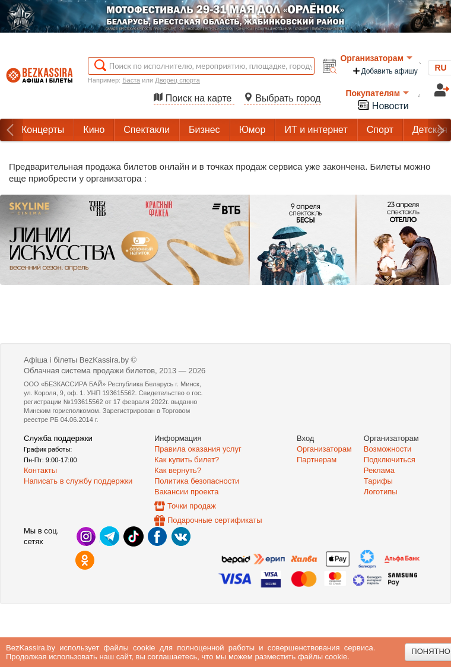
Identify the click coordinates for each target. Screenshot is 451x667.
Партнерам (316, 459)
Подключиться (389, 459)
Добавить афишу (384, 70)
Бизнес (204, 130)
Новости (382, 105)
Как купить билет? (186, 459)
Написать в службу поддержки (78, 481)
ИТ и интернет (315, 130)
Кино (93, 130)
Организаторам (376, 58)
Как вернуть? (177, 470)
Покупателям (377, 93)
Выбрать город (282, 98)
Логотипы (381, 491)
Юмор (252, 130)
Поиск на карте (194, 98)
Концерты (42, 130)
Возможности (388, 448)
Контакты (40, 470)
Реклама (379, 470)
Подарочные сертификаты (214, 520)
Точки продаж (191, 505)
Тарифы (378, 481)
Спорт (380, 130)
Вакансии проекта (186, 491)
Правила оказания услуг (198, 448)
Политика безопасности (196, 481)
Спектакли (146, 130)
